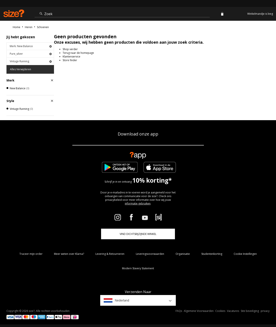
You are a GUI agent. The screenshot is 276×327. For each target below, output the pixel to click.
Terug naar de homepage (78, 53)
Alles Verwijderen (20, 69)
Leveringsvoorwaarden (150, 254)
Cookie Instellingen (245, 254)
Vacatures (233, 311)
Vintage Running (31, 61)
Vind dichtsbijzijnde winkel (138, 234)
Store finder (70, 60)
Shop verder (70, 49)
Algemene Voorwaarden (199, 311)
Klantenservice (71, 56)
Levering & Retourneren (109, 254)
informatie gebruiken (138, 203)
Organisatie (183, 254)
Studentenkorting (211, 254)
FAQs (179, 311)
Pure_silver (31, 54)
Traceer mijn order (31, 254)
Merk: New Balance (31, 46)
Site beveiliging (250, 311)
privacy (265, 311)
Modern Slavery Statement (138, 268)
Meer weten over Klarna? (69, 254)
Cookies (220, 311)
